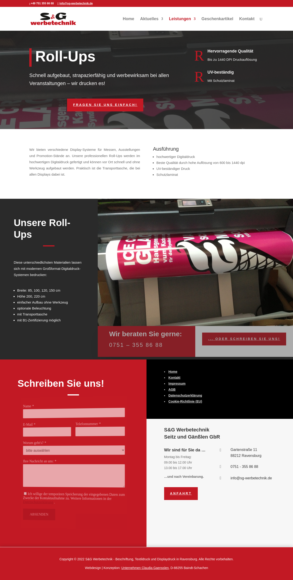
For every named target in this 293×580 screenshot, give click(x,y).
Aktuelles (149, 19)
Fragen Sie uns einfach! (105, 105)
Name (36, 408)
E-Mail (36, 426)
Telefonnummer (84, 423)
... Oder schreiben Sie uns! (244, 336)
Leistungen (180, 19)
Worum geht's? (41, 443)
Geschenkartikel (217, 19)
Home (128, 19)
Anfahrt (181, 493)
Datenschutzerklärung (45, 500)
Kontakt (247, 19)
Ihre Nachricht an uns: (45, 461)
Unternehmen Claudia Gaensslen (145, 568)
